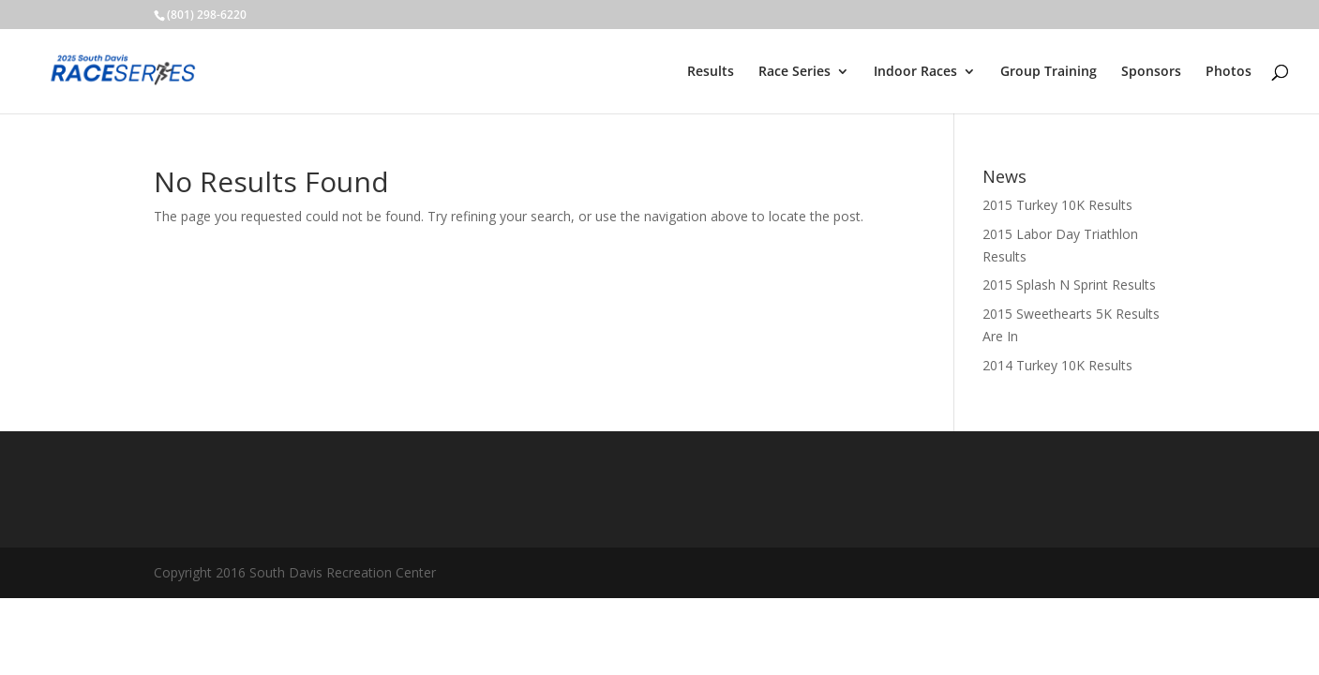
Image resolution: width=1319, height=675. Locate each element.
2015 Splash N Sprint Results (1069, 284)
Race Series (794, 72)
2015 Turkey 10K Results (1057, 205)
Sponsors (1151, 72)
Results (710, 72)
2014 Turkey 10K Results (1057, 365)
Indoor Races (915, 72)
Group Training (1048, 72)
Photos (1229, 72)
